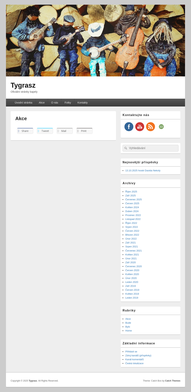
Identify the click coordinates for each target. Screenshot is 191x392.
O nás (54, 102)
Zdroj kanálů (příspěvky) (138, 355)
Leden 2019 (131, 297)
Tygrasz (23, 85)
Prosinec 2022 (133, 215)
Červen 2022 (132, 230)
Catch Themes (172, 380)
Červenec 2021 (133, 250)
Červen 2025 (132, 203)
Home (128, 330)
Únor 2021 (131, 258)
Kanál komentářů (134, 359)
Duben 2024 (132, 211)
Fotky (68, 102)
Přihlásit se (131, 351)
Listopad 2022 (133, 219)
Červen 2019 (132, 289)
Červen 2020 (132, 270)
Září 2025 (130, 195)
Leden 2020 (131, 282)
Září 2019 (130, 286)
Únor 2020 (131, 278)
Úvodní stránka (23, 102)
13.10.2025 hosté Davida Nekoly (142, 170)
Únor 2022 (131, 238)
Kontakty (83, 102)
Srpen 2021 (131, 246)
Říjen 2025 (131, 191)
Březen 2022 (132, 234)
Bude (128, 322)
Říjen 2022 (131, 223)
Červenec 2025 (133, 199)
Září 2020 (130, 262)
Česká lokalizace (134, 363)
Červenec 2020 (133, 266)
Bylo (127, 326)
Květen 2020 (132, 274)
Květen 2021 (132, 254)
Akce (42, 102)
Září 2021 (130, 242)
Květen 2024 (132, 207)
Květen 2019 (132, 293)
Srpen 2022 (131, 227)
